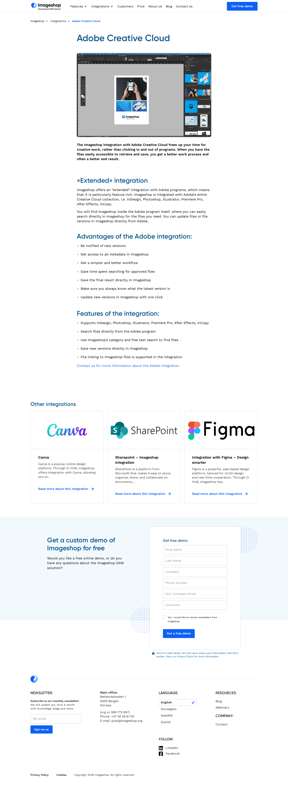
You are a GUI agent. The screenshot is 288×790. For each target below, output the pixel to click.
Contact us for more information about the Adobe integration (128, 366)
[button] (78, 6)
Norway (105, 705)
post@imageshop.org (126, 721)
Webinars (222, 707)
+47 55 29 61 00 (122, 716)
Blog (219, 701)
